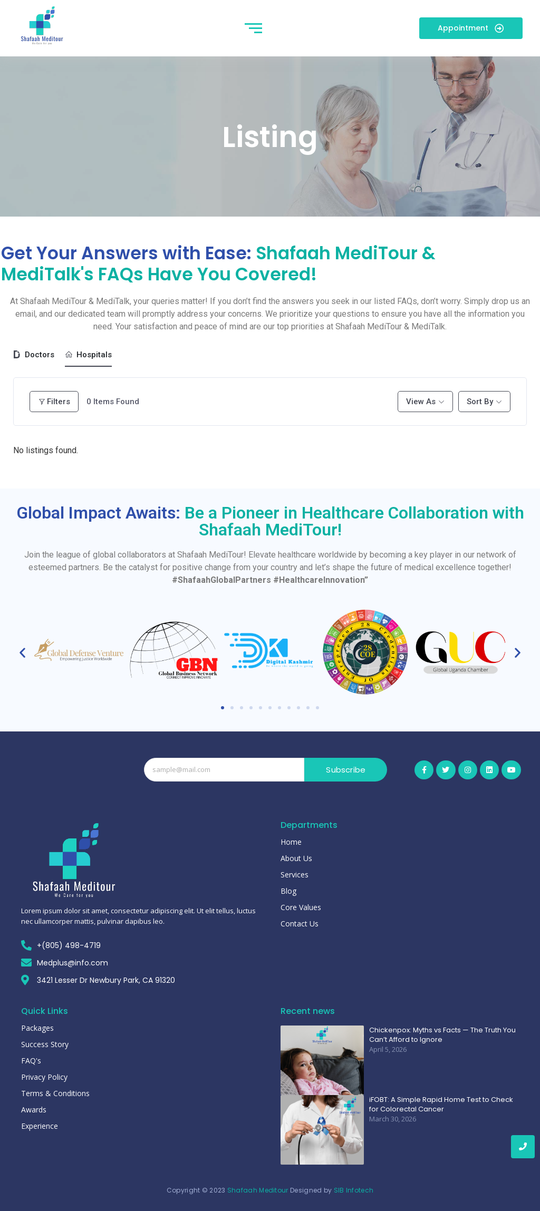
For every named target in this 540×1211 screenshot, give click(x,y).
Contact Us (300, 924)
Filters (54, 401)
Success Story (45, 1044)
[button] (22, 652)
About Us (296, 858)
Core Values (301, 907)
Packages (37, 1028)
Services (294, 875)
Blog (288, 891)
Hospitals (88, 354)
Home (291, 842)
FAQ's (31, 1061)
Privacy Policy (44, 1077)
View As (421, 401)
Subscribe (345, 769)
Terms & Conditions (55, 1093)
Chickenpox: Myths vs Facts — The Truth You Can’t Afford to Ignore (442, 1035)
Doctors (33, 354)
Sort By (480, 401)
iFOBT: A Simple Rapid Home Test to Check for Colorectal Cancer (441, 1104)
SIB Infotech (354, 1190)
